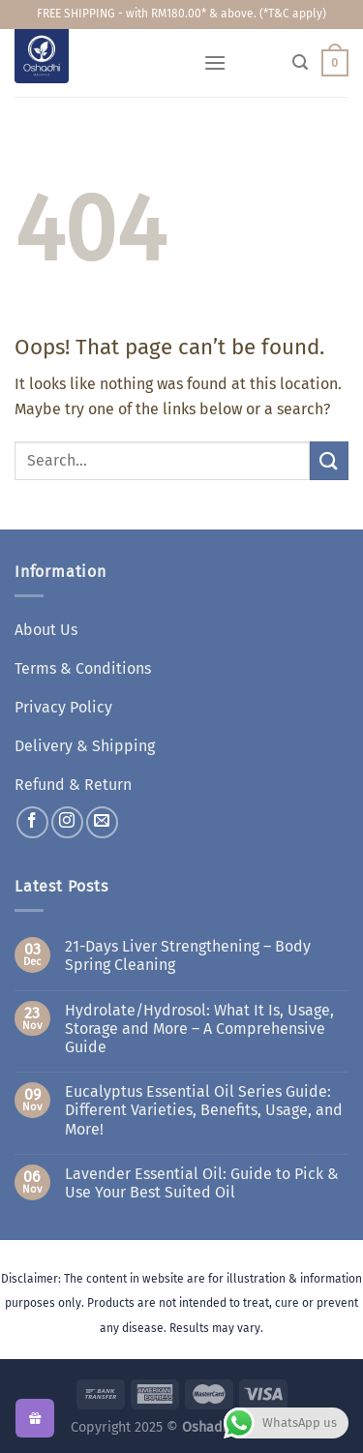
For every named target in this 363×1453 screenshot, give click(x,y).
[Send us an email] (102, 822)
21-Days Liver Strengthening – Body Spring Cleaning (188, 955)
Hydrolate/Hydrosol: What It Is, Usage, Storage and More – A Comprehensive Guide (199, 1028)
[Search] (300, 62)
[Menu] (215, 62)
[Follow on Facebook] (32, 822)
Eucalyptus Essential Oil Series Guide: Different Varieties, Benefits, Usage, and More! (204, 1109)
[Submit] (329, 460)
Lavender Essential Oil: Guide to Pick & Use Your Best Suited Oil (202, 1183)
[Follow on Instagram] (67, 822)
